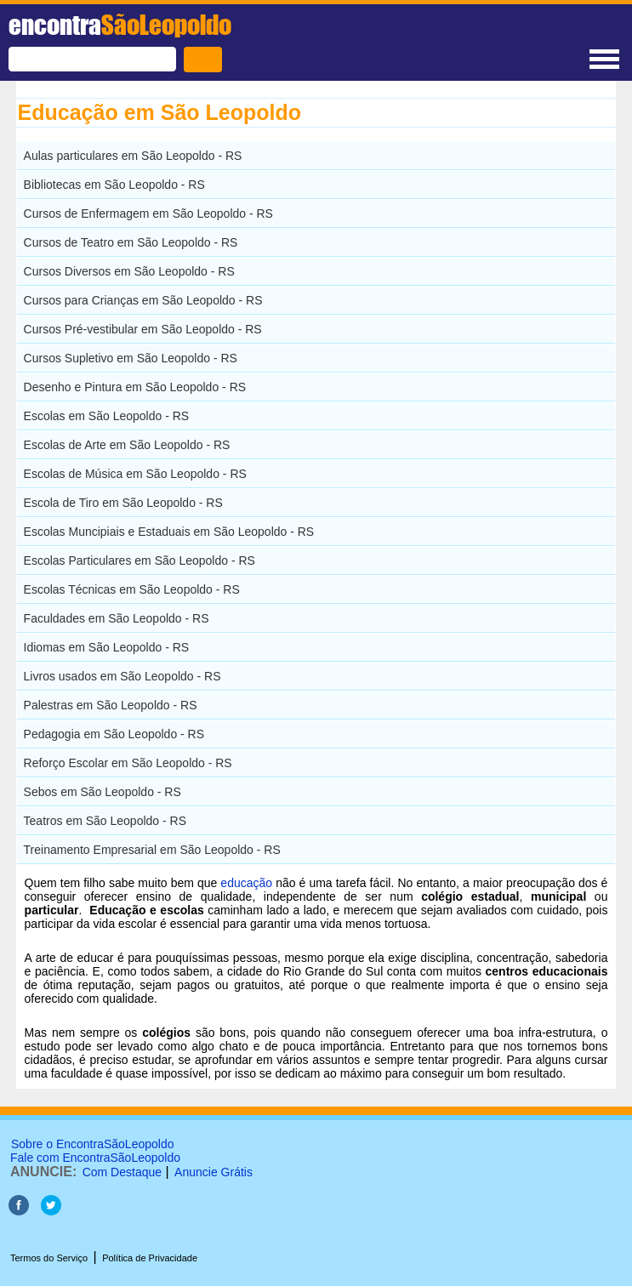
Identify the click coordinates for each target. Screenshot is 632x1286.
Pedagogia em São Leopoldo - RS (114, 734)
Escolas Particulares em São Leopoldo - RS (139, 560)
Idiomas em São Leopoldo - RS (107, 647)
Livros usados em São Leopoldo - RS (122, 676)
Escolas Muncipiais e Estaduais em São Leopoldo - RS (169, 531)
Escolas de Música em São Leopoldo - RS (135, 474)
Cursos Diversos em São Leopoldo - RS (129, 271)
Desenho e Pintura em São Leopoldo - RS (135, 387)
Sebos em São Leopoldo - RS (102, 792)
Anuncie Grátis (213, 1172)
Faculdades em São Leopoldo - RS (116, 618)
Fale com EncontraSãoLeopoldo (95, 1157)
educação (246, 883)
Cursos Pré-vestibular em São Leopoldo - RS (143, 329)
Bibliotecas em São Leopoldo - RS (114, 184)
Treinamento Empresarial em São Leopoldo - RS (152, 849)
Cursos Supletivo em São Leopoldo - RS (130, 358)
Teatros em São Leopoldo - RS (105, 821)
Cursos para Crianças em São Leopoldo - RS (143, 300)
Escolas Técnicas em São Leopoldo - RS (132, 589)
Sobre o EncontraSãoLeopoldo (92, 1144)
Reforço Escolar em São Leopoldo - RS (128, 763)
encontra (120, 25)
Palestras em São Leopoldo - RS (110, 705)
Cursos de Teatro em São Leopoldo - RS (131, 242)
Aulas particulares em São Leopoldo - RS (133, 155)
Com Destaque (122, 1172)
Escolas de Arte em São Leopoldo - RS (127, 445)
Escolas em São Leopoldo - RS (107, 416)
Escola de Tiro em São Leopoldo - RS (123, 502)
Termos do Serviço (49, 1258)
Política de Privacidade (149, 1258)
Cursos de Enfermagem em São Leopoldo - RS (148, 213)
